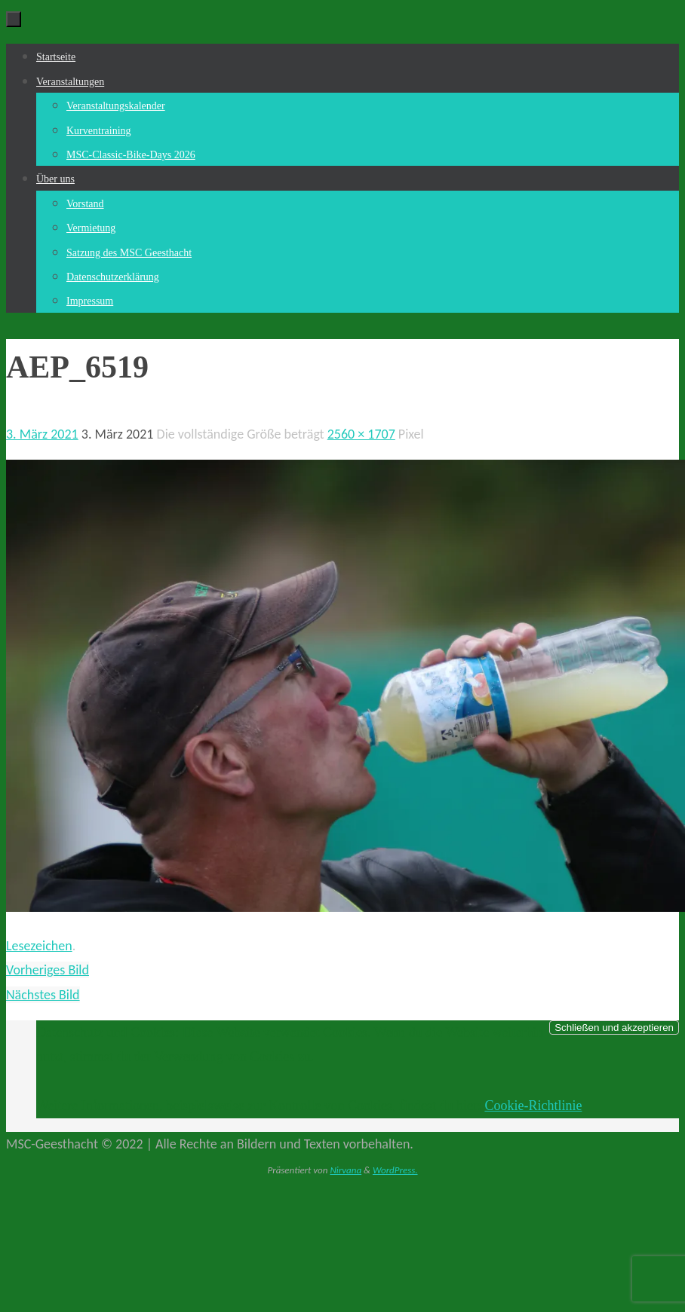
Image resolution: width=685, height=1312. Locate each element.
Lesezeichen (39, 945)
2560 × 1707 (361, 434)
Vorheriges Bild (47, 970)
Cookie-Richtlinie (533, 1105)
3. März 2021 (42, 434)
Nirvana (345, 1170)
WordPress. (395, 1170)
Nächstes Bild (43, 994)
